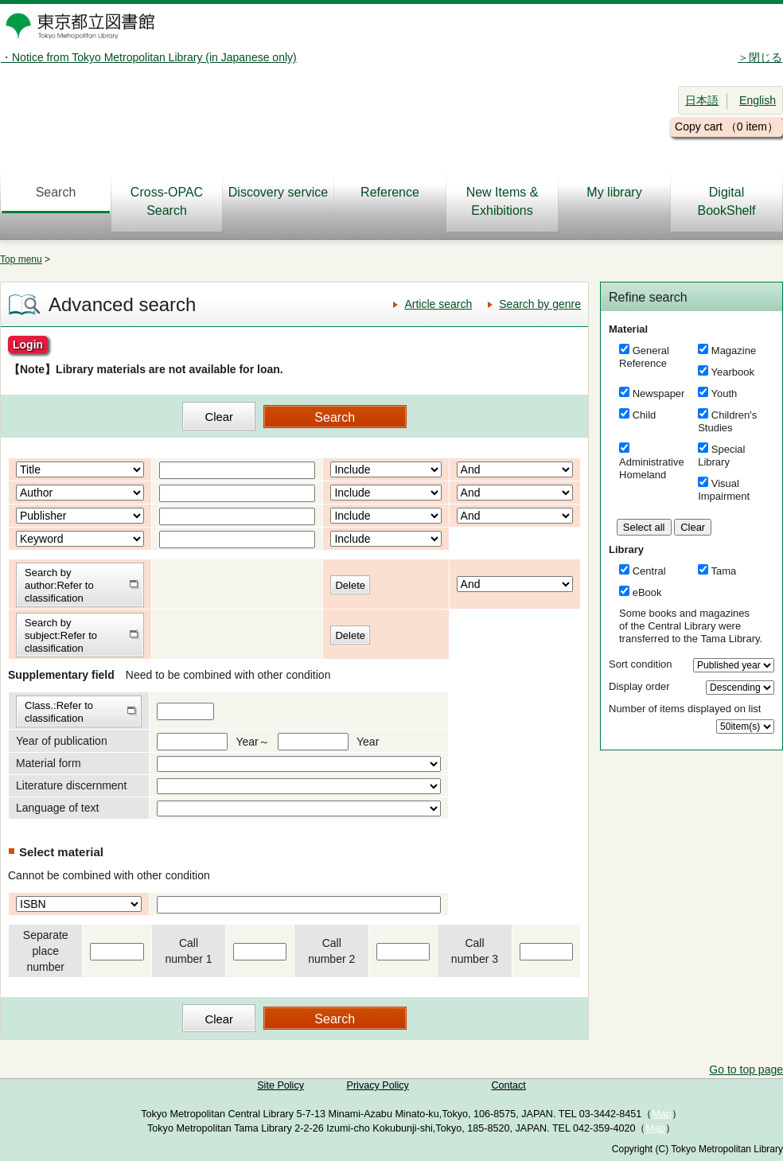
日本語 (702, 100)
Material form (48, 763)
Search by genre (540, 304)
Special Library (721, 455)
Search (56, 192)
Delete (350, 585)
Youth (724, 393)
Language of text (57, 807)
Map (662, 1114)
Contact (508, 1085)
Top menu (21, 259)
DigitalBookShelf (727, 201)
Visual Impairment (724, 489)
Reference (389, 192)
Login (28, 344)
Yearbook (732, 372)
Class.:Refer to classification (59, 711)
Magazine (733, 350)
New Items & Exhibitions (502, 201)
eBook (647, 592)
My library (613, 192)
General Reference (644, 357)
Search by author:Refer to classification (59, 585)
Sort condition (640, 664)
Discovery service (278, 192)
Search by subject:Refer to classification (61, 635)
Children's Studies (727, 421)
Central (649, 571)
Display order (639, 686)
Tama (724, 571)
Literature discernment (71, 785)
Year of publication (61, 740)
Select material (61, 852)
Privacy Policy (378, 1085)
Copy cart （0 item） (726, 126)
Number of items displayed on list (685, 709)
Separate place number (45, 951)
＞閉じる (760, 57)
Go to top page (746, 1069)
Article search (438, 304)
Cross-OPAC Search (166, 201)
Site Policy (280, 1085)
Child (644, 415)
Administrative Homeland (651, 468)
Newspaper (659, 393)
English (757, 100)
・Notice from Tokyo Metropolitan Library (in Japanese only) (149, 57)
